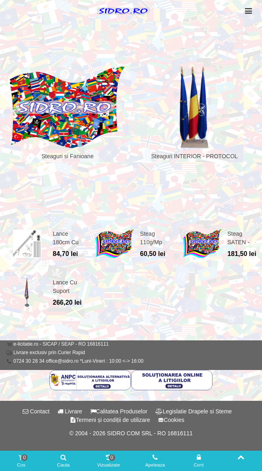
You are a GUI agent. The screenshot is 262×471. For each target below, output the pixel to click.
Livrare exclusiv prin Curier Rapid (49, 352)
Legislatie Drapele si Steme (193, 411)
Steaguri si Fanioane (67, 156)
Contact (36, 411)
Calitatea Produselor (119, 411)
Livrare (70, 411)
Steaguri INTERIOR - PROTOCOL (194, 156)
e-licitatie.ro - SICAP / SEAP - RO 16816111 (61, 344)
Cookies (171, 420)
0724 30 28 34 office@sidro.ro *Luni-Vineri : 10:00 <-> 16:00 (78, 361)
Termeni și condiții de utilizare (110, 420)
